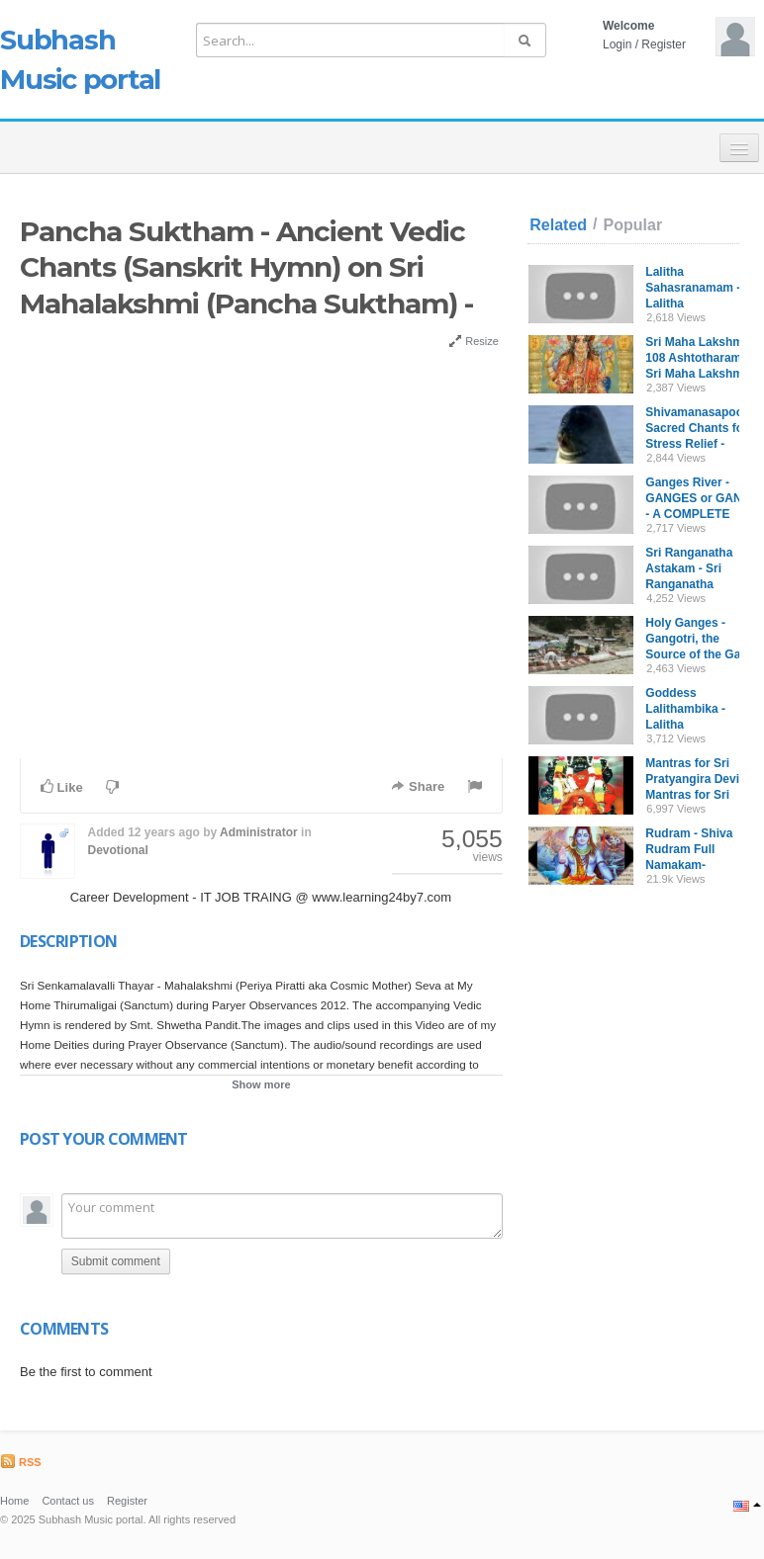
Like (62, 787)
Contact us (68, 1501)
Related (558, 225)
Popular (633, 225)
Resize (473, 341)
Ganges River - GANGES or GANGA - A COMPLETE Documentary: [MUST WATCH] (702, 514)
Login (617, 44)
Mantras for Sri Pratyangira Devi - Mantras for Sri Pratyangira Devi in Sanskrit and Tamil (699, 794)
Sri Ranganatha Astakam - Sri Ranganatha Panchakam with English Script (691, 584)
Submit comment (115, 1261)
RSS (21, 1462)
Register (663, 44)
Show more (261, 1084)
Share (417, 786)
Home (14, 1501)
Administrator (259, 832)
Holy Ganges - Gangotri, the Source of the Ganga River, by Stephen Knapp (703, 654)
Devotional (117, 850)
